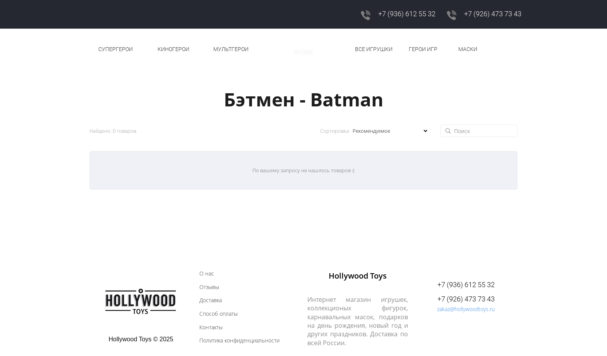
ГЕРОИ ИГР (423, 49)
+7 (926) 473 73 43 (492, 13)
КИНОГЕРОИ (173, 49)
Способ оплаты (218, 314)
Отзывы (209, 287)
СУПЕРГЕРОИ (115, 49)
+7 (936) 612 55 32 (407, 13)
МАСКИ (467, 49)
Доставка (210, 300)
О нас (206, 273)
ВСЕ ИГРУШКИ (374, 49)
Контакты (211, 327)
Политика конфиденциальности (239, 340)
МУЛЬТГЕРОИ (231, 49)
